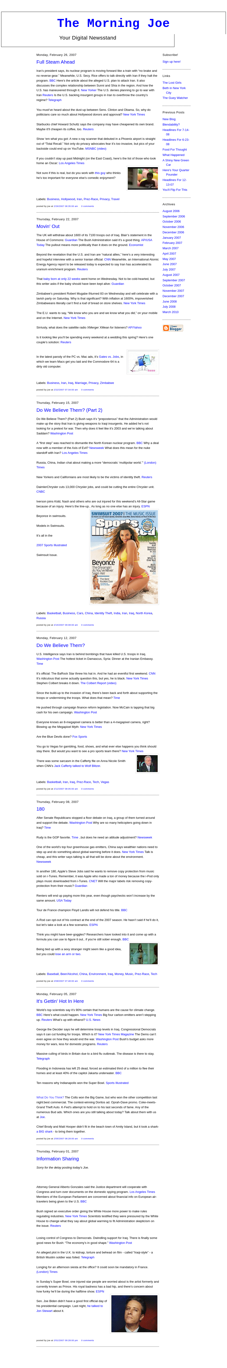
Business (53, 199)
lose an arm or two (67, 954)
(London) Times (46, 1272)
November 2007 (173, 290)
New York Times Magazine (116, 1034)
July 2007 (169, 269)
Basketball (54, 613)
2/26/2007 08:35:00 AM (66, 206)
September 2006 (174, 216)
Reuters (48, 95)
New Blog (169, 119)
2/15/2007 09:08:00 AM (66, 625)
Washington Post (61, 433)
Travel (115, 199)
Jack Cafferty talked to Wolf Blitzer (77, 766)
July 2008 (169, 306)
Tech (95, 782)
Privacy (105, 199)
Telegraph (54, 100)
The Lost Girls (172, 82)
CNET (93, 881)
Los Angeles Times (71, 163)
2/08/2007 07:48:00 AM (66, 981)
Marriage (81, 383)
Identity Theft (103, 613)
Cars (80, 613)
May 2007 (169, 259)
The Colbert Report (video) (98, 683)
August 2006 (171, 211)
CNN (107, 259)
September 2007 (174, 280)
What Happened (173, 155)
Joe (42, 1117)
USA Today (64, 900)
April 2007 (169, 253)
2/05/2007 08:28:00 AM (66, 1138)
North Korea (144, 613)
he (89, 1306)
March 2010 (171, 312)
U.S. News (93, 1019)
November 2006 (173, 227)
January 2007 (172, 237)
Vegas (105, 782)
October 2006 (172, 221)
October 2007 (172, 285)
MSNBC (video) (95, 148)
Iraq (70, 383)
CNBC (40, 491)
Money (119, 974)
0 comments (87, 206)
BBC (53, 80)
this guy (100, 173)
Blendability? (171, 124)
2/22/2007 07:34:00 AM (66, 390)
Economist (136, 245)
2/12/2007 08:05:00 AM (66, 789)
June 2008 (170, 301)
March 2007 (171, 248)
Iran (79, 199)
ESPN (146, 506)
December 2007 (173, 296)
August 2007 (171, 275)
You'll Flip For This (175, 189)
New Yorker (88, 90)
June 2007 (170, 264)
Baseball (53, 974)
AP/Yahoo (135, 327)
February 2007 (172, 243)
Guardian (71, 240)
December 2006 (173, 232)
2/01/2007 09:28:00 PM (66, 1340)
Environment (97, 974)
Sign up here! (172, 61)
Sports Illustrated (117, 1083)
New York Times (134, 114)
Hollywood (68, 199)
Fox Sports (79, 736)
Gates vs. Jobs (109, 356)
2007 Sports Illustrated (51, 545)
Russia (41, 618)
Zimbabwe (107, 383)
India (117, 613)
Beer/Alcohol (69, 974)
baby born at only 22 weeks (61, 279)
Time (39, 663)
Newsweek (96, 448)
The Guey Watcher (175, 98)
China (89, 613)
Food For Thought (175, 149)
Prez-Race (91, 199)
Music (129, 974)
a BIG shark (44, 1131)
